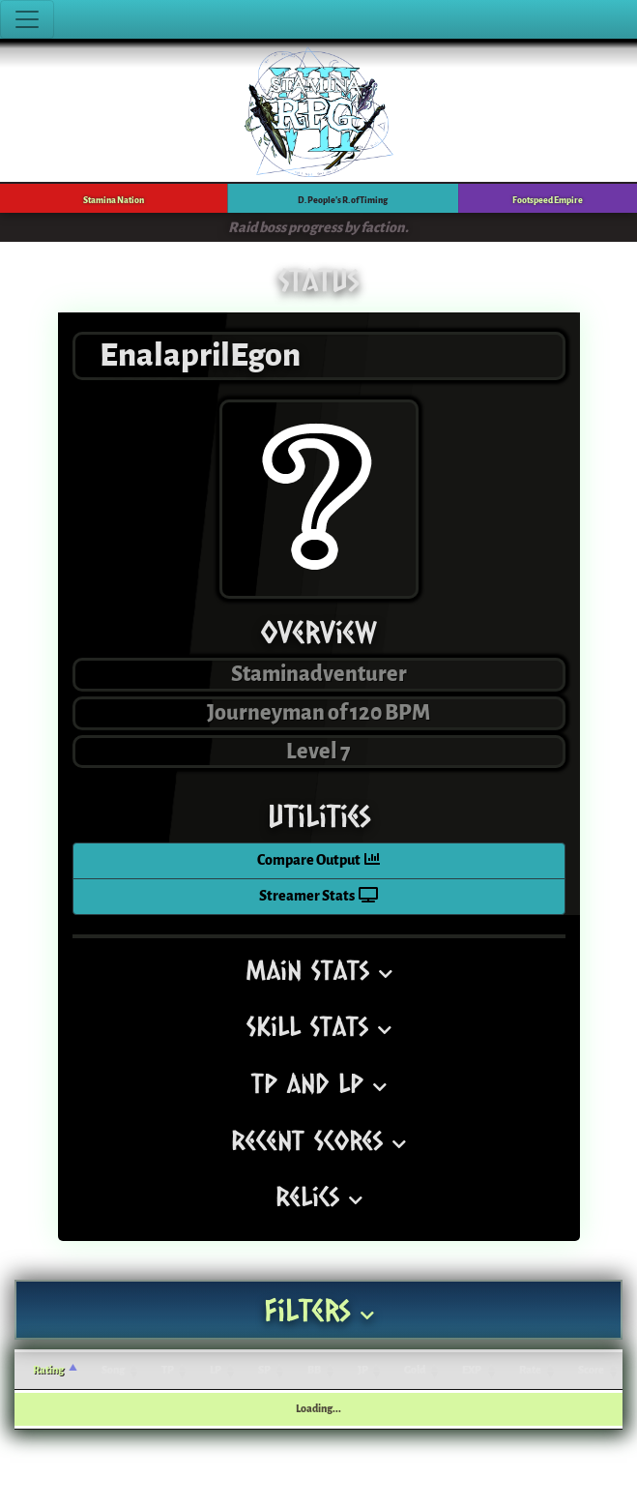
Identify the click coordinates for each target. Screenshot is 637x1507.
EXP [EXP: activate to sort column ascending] (471, 1370)
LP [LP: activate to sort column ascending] (215, 1370)
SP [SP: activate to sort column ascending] (264, 1370)
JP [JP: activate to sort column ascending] (363, 1370)
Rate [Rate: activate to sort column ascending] (530, 1370)
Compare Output (318, 860)
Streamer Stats (318, 896)
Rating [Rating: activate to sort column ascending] (48, 1370)
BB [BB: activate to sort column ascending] (314, 1370)
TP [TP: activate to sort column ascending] (167, 1370)
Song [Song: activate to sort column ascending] (113, 1370)
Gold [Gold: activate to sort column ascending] (414, 1370)
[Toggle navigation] (27, 19)
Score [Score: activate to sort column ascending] (591, 1370)
